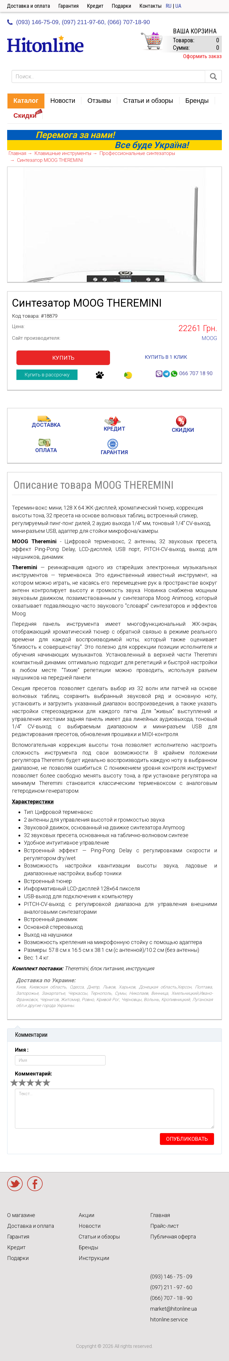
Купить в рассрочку (46, 375)
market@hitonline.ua (173, 1309)
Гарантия (68, 6)
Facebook (35, 1183)
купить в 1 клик (166, 357)
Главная (160, 1215)
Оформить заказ (202, 56)
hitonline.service (169, 1319)
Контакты (151, 6)
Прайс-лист (164, 1226)
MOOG (209, 338)
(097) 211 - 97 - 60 (171, 1287)
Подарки (121, 6)
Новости (89, 1226)
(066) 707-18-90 (128, 22)
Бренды (88, 1247)
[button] (25, 101)
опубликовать (187, 1139)
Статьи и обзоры (99, 1236)
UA (178, 6)
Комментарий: (33, 1073)
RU (168, 6)
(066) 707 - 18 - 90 (171, 1298)
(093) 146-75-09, (38, 22)
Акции (86, 1215)
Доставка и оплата (28, 6)
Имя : (22, 1050)
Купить (63, 357)
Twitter (15, 1183)
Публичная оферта (173, 1236)
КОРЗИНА (151, 41)
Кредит (95, 6)
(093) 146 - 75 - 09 (171, 1276)
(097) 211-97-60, (84, 22)
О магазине (21, 1215)
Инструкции (94, 1258)
